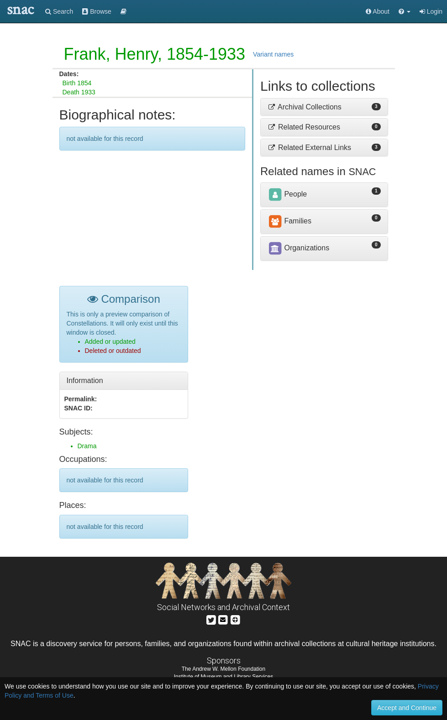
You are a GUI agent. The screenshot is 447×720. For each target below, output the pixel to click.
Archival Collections (305, 107)
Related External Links (309, 147)
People (287, 194)
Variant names (273, 54)
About (377, 11)
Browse (96, 11)
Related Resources (304, 127)
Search (59, 11)
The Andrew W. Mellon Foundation (223, 669)
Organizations (298, 248)
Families (289, 221)
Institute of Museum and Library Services (223, 676)
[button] (404, 11)
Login (431, 11)
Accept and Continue (406, 707)
